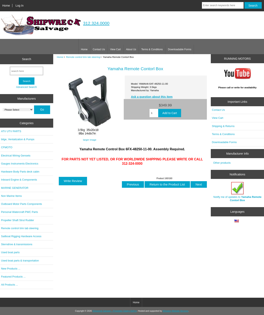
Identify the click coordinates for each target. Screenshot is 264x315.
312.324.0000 (96, 23)
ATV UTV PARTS (11, 131)
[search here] (26, 70)
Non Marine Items (11, 195)
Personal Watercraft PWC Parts (19, 212)
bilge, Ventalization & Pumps (17, 139)
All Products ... (9, 284)
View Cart (115, 49)
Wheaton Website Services (175, 311)
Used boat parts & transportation (20, 260)
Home (6, 5)
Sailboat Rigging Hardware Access (21, 236)
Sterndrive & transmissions (16, 244)
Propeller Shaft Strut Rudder (17, 220)
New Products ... (10, 268)
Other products (222, 162)
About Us (131, 49)
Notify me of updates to (237, 192)
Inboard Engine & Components (19, 179)
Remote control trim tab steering (83, 57)
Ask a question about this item (152, 96)
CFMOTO (6, 147)
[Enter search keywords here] (223, 5)
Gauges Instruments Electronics (19, 163)
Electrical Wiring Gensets (15, 155)
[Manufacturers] (18, 109)
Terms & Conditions (152, 49)
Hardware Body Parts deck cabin (20, 171)
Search (26, 59)
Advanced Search (26, 87)
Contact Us (99, 49)
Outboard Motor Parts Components (21, 203)
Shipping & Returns (223, 126)
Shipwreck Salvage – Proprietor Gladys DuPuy (114, 311)
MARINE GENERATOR (14, 187)
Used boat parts (10, 252)
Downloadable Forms (179, 49)
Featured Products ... (13, 276)
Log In (19, 5)
